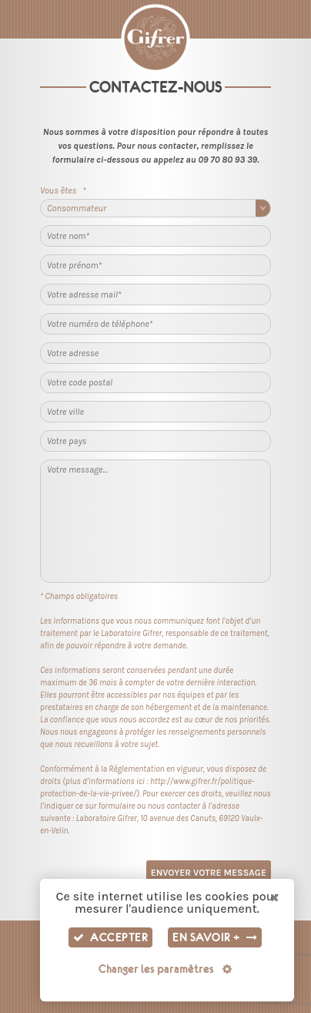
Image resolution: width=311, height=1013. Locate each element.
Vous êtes (63, 190)
